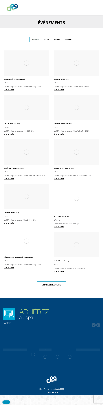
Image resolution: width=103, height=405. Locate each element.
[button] (6, 402)
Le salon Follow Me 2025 (63, 123)
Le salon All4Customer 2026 (14, 79)
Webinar (68, 40)
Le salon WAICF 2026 (61, 79)
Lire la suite (9, 89)
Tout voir (35, 40)
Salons (57, 40)
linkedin (98, 325)
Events (46, 40)
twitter (94, 325)
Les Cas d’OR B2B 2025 (12, 123)
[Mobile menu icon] (98, 5)
